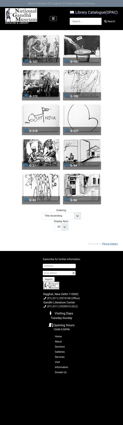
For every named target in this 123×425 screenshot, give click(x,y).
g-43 (32, 200)
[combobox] (86, 21)
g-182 (74, 96)
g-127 (33, 61)
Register (49, 279)
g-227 (74, 131)
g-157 (74, 61)
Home (58, 336)
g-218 (33, 131)
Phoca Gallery (110, 243)
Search (109, 21)
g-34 (73, 165)
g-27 (32, 165)
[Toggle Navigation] (53, 18)
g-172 (33, 96)
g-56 (73, 200)
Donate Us (60, 372)
